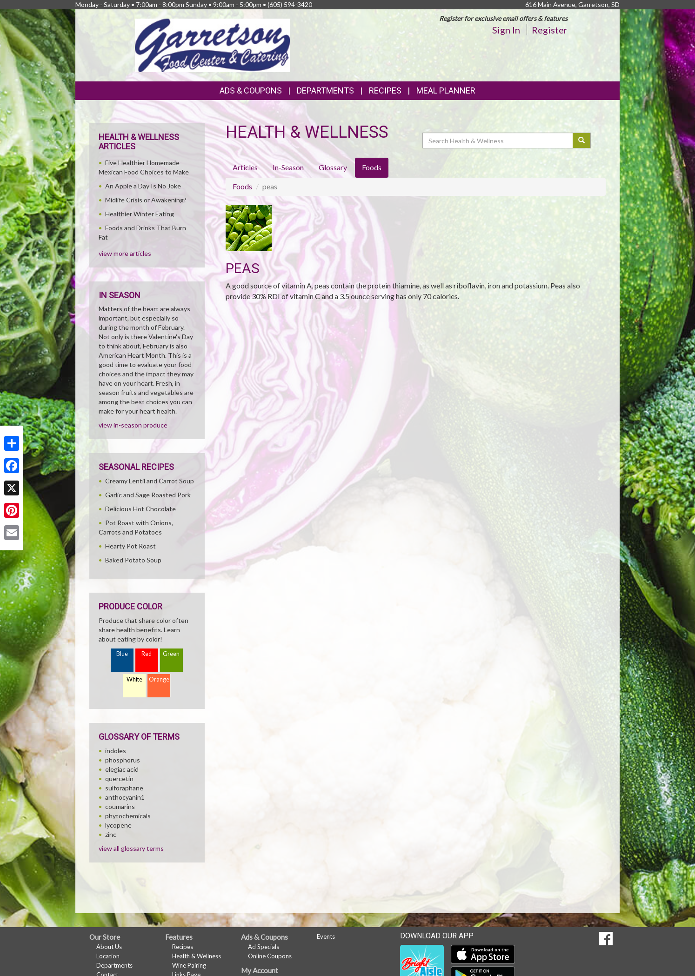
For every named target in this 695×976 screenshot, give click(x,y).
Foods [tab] (371, 167)
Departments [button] (325, 90)
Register (550, 29)
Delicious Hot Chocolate (140, 509)
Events (326, 936)
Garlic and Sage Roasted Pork (148, 495)
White (134, 679)
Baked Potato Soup (133, 560)
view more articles (125, 253)
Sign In (506, 29)
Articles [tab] (245, 167)
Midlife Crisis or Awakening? (146, 200)
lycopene (118, 825)
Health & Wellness (196, 956)
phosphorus (122, 760)
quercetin (119, 778)
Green (171, 653)
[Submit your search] (582, 140)
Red (146, 653)
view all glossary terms (131, 848)
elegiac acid (122, 769)
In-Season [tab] (288, 167)
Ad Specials (263, 946)
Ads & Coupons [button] (251, 90)
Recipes (385, 90)
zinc (110, 834)
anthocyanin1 (125, 797)
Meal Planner (445, 90)
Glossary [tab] (333, 167)
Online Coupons (270, 956)
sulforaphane (124, 788)
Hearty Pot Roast (130, 546)
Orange (159, 679)
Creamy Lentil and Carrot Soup (149, 481)
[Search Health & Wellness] (498, 140)
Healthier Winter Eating (139, 214)
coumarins (120, 806)
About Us (109, 946)
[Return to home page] (212, 44)
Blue (122, 653)
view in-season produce (133, 425)
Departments (114, 965)
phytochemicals (128, 816)
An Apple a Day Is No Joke (143, 186)
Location (108, 956)
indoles (115, 751)
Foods (242, 186)
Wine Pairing (189, 965)
